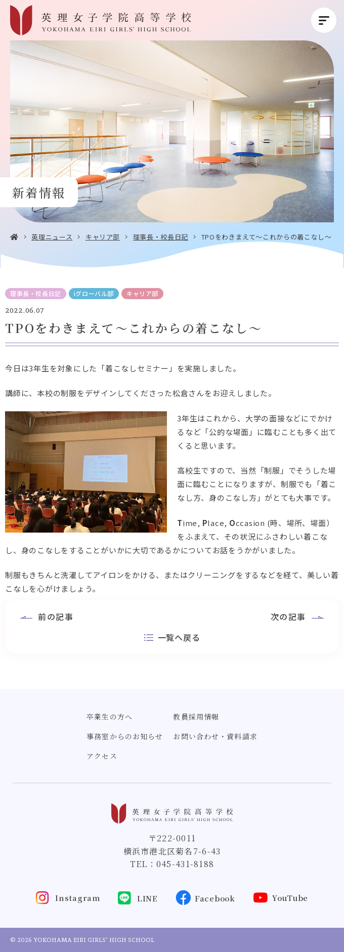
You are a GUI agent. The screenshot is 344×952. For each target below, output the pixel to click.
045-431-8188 (185, 864)
